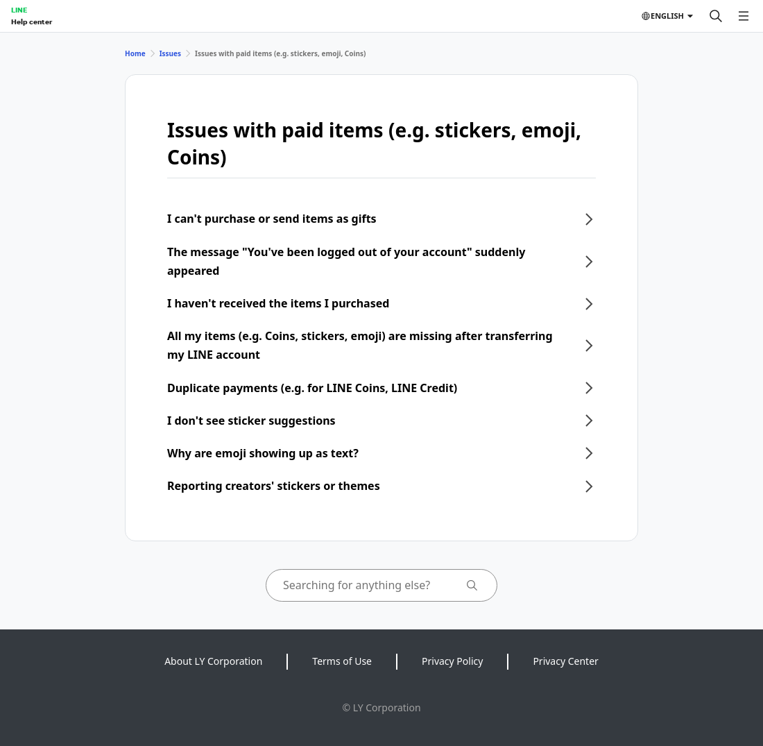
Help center (31, 21)
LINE (19, 10)
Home (135, 53)
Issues (170, 53)
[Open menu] (743, 16)
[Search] (716, 16)
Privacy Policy (452, 661)
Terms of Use (342, 661)
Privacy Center (565, 661)
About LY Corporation (213, 661)
